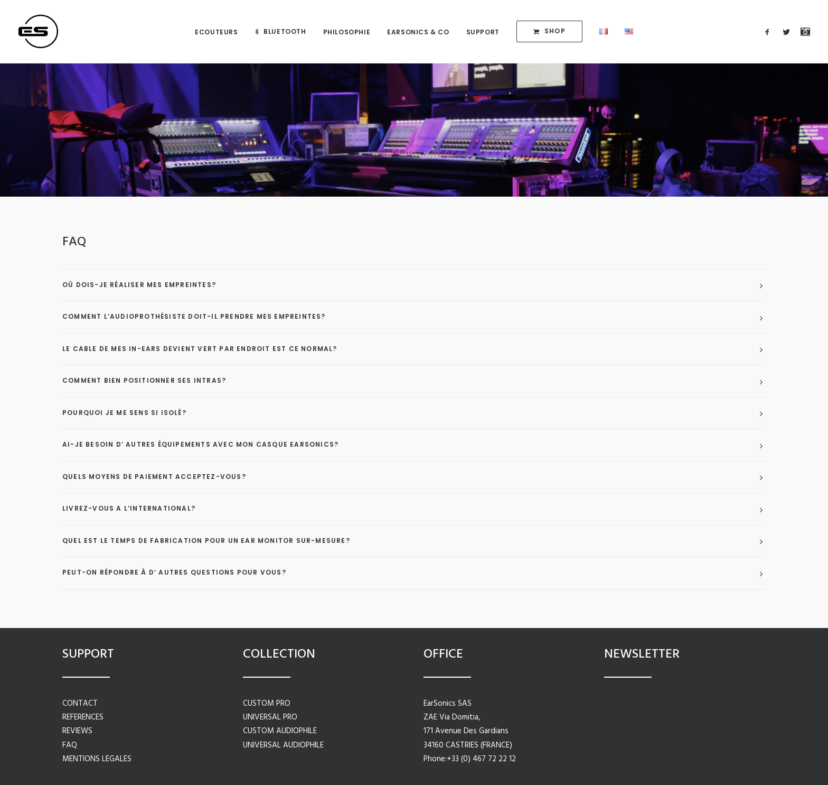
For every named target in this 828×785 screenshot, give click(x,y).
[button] (770, 31)
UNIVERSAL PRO (270, 717)
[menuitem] (216, 32)
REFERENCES (82, 717)
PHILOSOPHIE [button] (347, 31)
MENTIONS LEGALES (96, 759)
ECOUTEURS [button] (216, 31)
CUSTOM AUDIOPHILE (280, 731)
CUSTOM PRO (266, 703)
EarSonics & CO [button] (418, 31)
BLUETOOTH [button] (285, 31)
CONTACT (80, 703)
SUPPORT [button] (483, 31)
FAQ (69, 745)
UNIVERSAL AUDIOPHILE (283, 745)
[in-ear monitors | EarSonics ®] (38, 31)
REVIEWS (77, 731)
